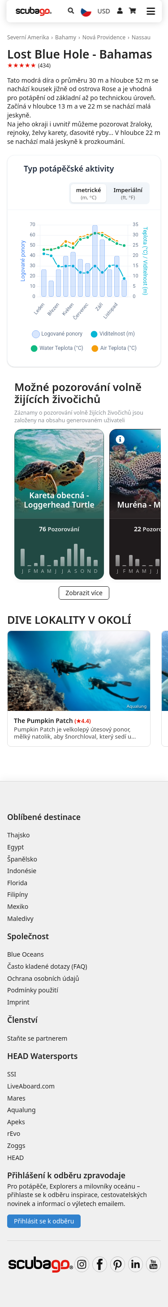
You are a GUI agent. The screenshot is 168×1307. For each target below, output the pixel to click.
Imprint (18, 1002)
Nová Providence (103, 37)
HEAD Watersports (42, 1056)
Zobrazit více (84, 592)
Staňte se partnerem (37, 1038)
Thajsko (18, 835)
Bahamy (65, 37)
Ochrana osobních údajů (43, 978)
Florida (17, 882)
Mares (16, 1098)
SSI (11, 1074)
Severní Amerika (28, 37)
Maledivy (20, 918)
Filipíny (17, 894)
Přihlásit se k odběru (44, 1221)
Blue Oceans (25, 954)
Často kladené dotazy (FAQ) (47, 966)
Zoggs (16, 1145)
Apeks (16, 1122)
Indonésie (21, 870)
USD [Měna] (104, 11)
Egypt (15, 847)
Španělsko (22, 859)
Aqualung (21, 1109)
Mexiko (17, 906)
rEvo (13, 1133)
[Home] (34, 11)
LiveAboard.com (31, 1086)
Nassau (141, 37)
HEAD (15, 1157)
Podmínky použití (32, 990)
